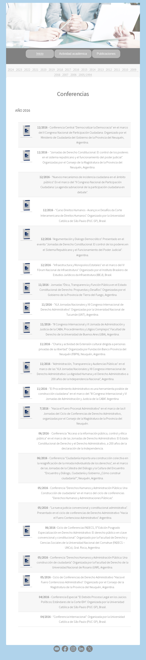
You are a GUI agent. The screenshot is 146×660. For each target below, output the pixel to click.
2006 (73, 75)
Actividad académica (73, 53)
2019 (51, 69)
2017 (67, 69)
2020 (43, 69)
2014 (91, 69)
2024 (11, 69)
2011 (116, 69)
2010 (124, 69)
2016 (75, 69)
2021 (34, 69)
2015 (83, 69)
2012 (108, 69)
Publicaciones (106, 53)
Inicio (39, 53)
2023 (18, 69)
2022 (26, 69)
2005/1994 (84, 75)
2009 (132, 69)
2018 (59, 69)
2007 (64, 75)
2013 (100, 69)
